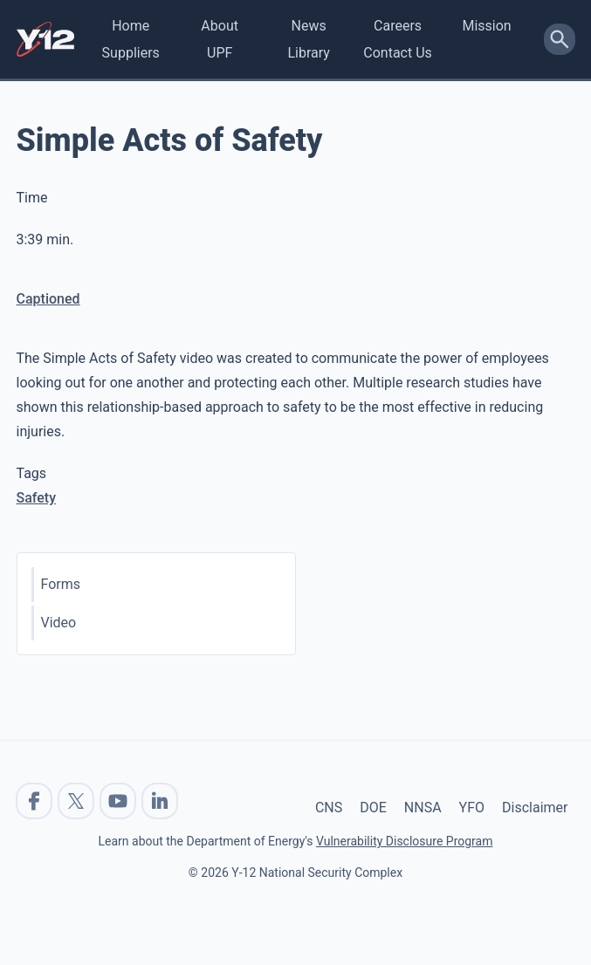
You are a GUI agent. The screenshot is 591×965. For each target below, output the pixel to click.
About (219, 25)
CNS (328, 807)
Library (308, 52)
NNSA (423, 807)
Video (59, 622)
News (309, 25)
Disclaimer (534, 807)
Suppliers (131, 52)
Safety (37, 497)
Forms (61, 584)
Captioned (48, 299)
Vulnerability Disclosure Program (404, 841)
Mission (486, 25)
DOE (373, 807)
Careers (398, 25)
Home (130, 25)
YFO (471, 807)
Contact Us (397, 52)
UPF (219, 52)
